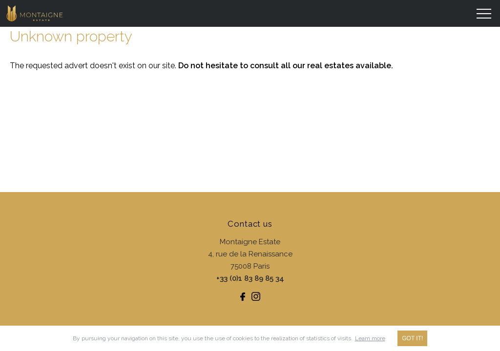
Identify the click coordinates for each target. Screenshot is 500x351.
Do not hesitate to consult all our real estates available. (285, 65)
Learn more (370, 338)
